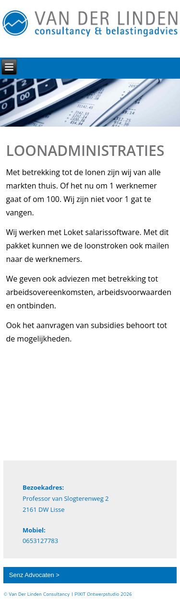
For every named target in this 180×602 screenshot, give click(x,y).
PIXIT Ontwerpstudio (97, 594)
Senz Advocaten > (34, 574)
